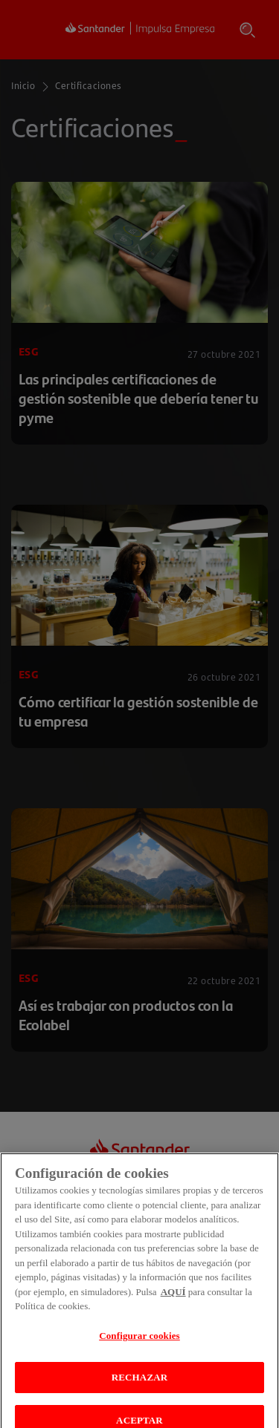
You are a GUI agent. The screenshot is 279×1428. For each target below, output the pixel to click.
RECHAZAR (139, 1393)
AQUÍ (173, 1308)
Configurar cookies (139, 1351)
